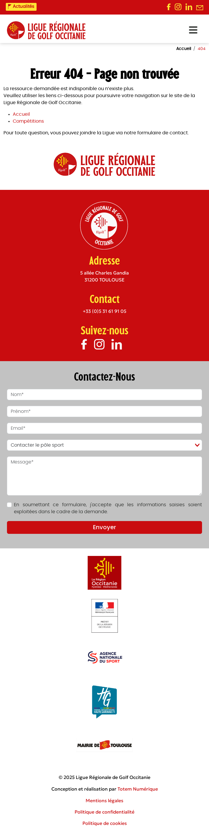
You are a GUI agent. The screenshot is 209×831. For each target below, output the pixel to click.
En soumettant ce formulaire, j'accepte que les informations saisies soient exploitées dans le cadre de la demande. (108, 508)
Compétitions (28, 121)
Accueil (21, 114)
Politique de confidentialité (104, 812)
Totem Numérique (138, 789)
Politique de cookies (104, 823)
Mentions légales (104, 800)
